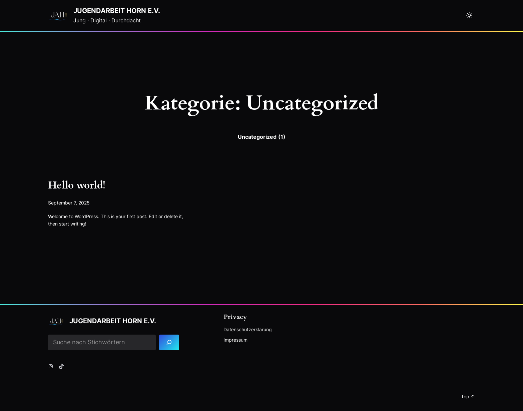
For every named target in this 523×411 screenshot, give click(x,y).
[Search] (169, 342)
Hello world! (76, 185)
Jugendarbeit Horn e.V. (116, 11)
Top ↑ (468, 396)
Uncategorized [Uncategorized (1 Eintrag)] (262, 137)
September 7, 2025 (69, 203)
